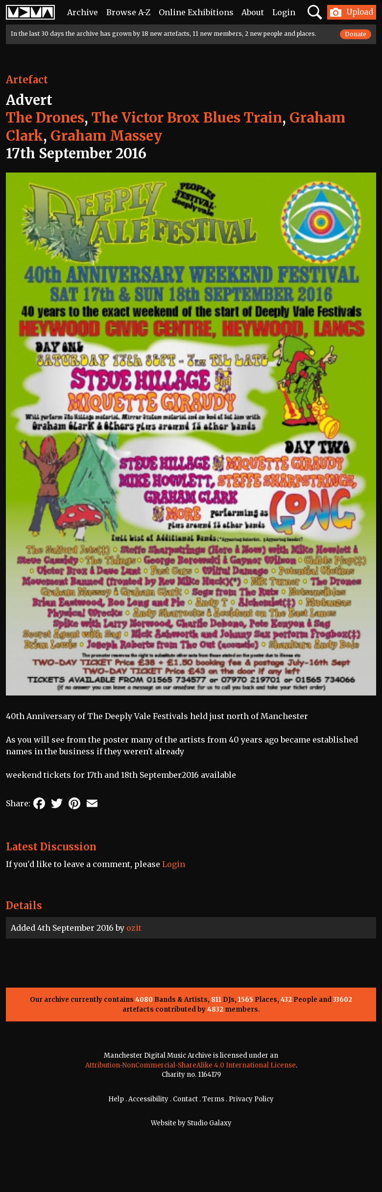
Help (116, 1099)
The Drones (45, 117)
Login (283, 12)
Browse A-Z (128, 12)
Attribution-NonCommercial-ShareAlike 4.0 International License (190, 1065)
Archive (82, 12)
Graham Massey (106, 136)
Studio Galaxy (209, 1123)
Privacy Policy (251, 1099)
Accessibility (148, 1099)
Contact (185, 1099)
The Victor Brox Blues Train (187, 117)
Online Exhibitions (196, 12)
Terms (213, 1099)
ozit (134, 928)
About (252, 12)
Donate (355, 34)
